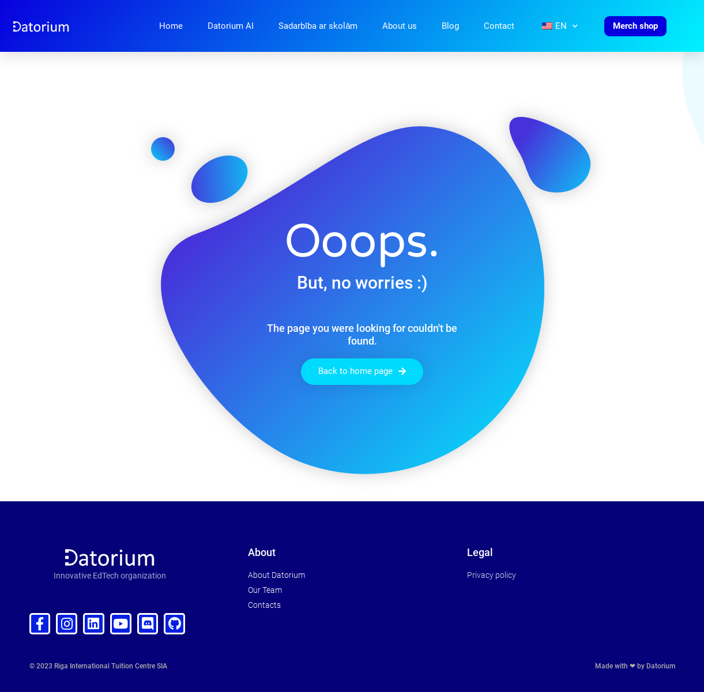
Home (171, 26)
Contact (499, 26)
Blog (450, 26)
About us (399, 26)
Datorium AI (231, 26)
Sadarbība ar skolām (318, 26)
